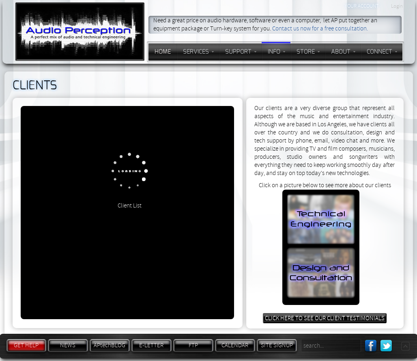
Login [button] (397, 6)
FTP (193, 345)
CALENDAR (234, 345)
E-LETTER (151, 345)
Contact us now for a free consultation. (320, 28)
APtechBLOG (109, 345)
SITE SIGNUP (277, 345)
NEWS (67, 345)
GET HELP (26, 345)
